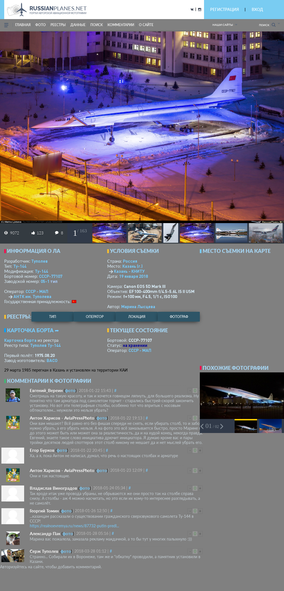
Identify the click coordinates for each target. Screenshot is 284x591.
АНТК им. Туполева (32, 296)
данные (78, 25)
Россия (130, 261)
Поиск (267, 25)
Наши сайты (222, 24)
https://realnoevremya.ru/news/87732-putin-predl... (74, 525)
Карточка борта (20, 340)
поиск (96, 25)
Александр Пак (45, 533)
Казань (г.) (132, 266)
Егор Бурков (42, 450)
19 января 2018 (133, 276)
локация (136, 317)
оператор (95, 317)
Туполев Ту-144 (45, 345)
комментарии (120, 25)
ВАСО (52, 360)
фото (40, 25)
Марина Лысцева (138, 306)
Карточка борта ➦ (33, 330)
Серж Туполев (44, 551)
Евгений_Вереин (46, 390)
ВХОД (257, 9)
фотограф (179, 317)
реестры (58, 25)
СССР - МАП (37, 291)
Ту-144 (19, 266)
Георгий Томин (44, 510)
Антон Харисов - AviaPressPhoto (62, 417)
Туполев (39, 261)
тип (54, 281)
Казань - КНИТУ (129, 271)
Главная (23, 25)
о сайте (146, 25)
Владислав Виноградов (53, 488)
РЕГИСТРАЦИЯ (224, 9)
